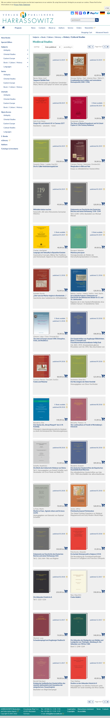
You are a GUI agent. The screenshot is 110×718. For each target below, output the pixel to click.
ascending (68, 47)
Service (70, 28)
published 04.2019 (59, 235)
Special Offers (6, 42)
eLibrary (4, 140)
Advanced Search (102, 32)
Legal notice (71, 709)
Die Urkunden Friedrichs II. (42, 597)
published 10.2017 (96, 663)
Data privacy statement (86, 709)
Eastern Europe (9, 58)
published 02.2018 (59, 577)
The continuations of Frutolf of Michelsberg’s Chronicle (86, 426)
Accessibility (82, 711)
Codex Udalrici (76, 597)
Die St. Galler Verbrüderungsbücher (45, 166)
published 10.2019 (96, 60)
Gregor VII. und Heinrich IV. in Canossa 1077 (49, 123)
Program (18, 28)
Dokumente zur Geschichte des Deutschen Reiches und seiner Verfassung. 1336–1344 (86, 210)
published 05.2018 (59, 491)
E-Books (4, 136)
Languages (7, 67)
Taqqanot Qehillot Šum (41, 80)
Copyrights (71, 711)
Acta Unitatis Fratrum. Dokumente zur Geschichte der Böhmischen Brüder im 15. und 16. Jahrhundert (87, 297)
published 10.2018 (96, 318)
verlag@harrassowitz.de (54, 714)
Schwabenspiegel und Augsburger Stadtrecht (49, 640)
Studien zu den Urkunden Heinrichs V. (84, 683)
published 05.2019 (96, 189)
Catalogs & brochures (9, 149)
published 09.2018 (59, 361)
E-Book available (97, 103)
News (33, 28)
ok (108, 8)
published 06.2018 (96, 448)
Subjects (36, 37)
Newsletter (89, 28)
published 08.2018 (59, 407)
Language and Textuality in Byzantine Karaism (49, 252)
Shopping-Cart (86, 32)
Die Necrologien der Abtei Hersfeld (83, 382)
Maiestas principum (78, 252)
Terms (99, 709)
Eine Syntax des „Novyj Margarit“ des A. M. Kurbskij (48, 426)
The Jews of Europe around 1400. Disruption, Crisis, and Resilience (49, 340)
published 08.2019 (59, 103)
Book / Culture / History (13, 62)
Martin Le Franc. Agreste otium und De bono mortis (49, 512)
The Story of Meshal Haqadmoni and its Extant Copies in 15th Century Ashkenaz (87, 124)
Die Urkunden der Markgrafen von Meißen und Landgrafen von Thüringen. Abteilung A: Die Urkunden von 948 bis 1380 (87, 642)
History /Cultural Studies (74, 37)
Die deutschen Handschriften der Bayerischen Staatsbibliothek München (87, 469)
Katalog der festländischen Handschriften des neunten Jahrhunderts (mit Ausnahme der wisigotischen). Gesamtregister (49, 685)
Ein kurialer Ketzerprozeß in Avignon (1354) (86, 554)
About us (52, 28)
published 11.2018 (59, 275)
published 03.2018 (59, 534)
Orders (79, 28)
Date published (50, 47)
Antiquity (7, 50)
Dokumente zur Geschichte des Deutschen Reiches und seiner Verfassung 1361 (48, 555)
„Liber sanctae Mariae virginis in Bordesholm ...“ (49, 296)
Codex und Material (40, 382)
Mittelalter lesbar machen (42, 209)
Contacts (42, 28)
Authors (62, 28)
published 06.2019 (59, 146)
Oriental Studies (10, 54)
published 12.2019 (59, 60)
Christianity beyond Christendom (82, 511)
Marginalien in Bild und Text (80, 166)
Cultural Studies (9, 128)
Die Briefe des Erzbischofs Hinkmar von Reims (49, 468)
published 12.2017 (96, 577)
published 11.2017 (59, 663)
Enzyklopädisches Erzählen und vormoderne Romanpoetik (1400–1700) (86, 81)
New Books (5, 38)
